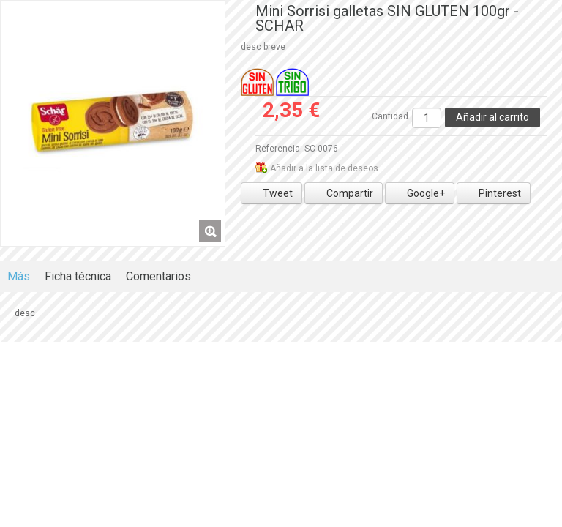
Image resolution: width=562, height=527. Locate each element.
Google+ (419, 193)
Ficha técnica (78, 276)
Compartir (343, 193)
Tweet (271, 193)
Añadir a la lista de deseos (324, 168)
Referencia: (278, 148)
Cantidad (390, 116)
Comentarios (158, 276)
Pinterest (493, 193)
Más (18, 276)
